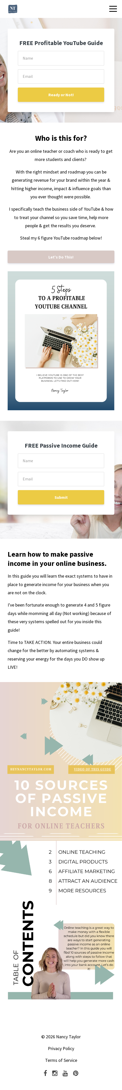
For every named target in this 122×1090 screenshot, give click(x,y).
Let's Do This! (61, 257)
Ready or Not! (61, 94)
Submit (61, 497)
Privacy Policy (61, 1048)
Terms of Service (61, 1060)
